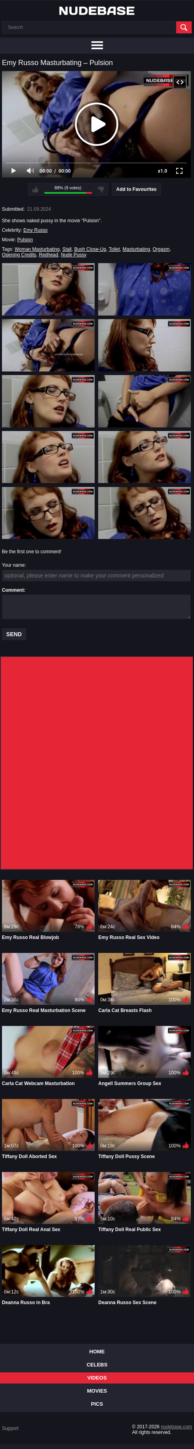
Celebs (97, 1365)
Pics (97, 1404)
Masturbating (136, 249)
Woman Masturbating (37, 249)
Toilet (114, 249)
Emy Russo (35, 230)
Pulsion (25, 239)
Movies (97, 1391)
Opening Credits (19, 255)
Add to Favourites (136, 189)
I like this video (35, 189)
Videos (97, 1378)
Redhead (48, 255)
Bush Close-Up (90, 249)
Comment (13, 590)
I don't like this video (101, 189)
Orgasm (161, 249)
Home (97, 1352)
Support (10, 1428)
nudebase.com (176, 1427)
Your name (13, 565)
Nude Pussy (74, 255)
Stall (66, 249)
